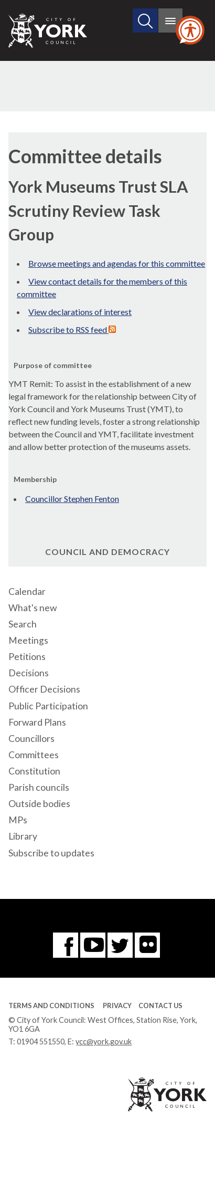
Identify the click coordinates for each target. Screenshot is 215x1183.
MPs (17, 819)
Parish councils (38, 787)
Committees (33, 754)
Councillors (31, 738)
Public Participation (48, 705)
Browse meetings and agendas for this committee (116, 263)
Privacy (117, 1005)
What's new (32, 607)
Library (22, 836)
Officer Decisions (44, 689)
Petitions (27, 656)
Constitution (34, 771)
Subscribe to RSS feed (72, 329)
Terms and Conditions (51, 1005)
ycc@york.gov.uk (104, 1041)
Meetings (28, 640)
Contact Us (160, 1005)
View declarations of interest (80, 312)
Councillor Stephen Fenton (72, 499)
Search (22, 624)
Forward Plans (37, 722)
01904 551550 (40, 1041)
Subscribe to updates (51, 853)
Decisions (28, 672)
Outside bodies (39, 803)
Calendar (27, 591)
